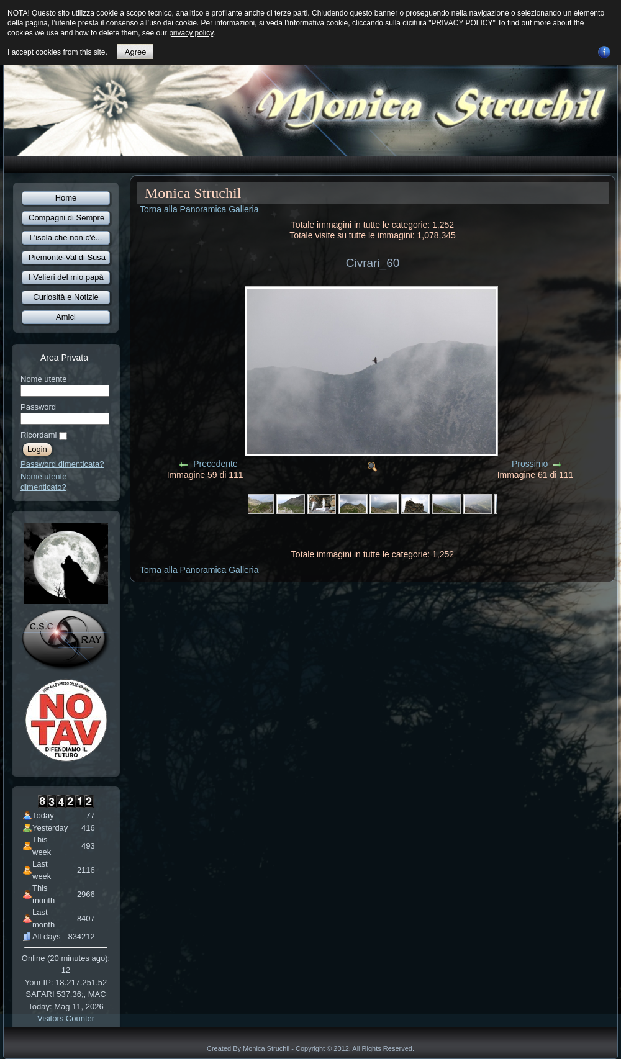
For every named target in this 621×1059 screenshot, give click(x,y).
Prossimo (530, 464)
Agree (136, 51)
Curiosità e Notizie (66, 297)
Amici (66, 317)
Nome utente (43, 379)
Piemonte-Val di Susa (67, 257)
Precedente (215, 464)
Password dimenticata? (62, 464)
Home (66, 197)
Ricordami (38, 434)
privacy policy (191, 33)
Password (38, 407)
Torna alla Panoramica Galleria (199, 209)
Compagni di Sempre (66, 217)
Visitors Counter (65, 1018)
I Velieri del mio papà (66, 277)
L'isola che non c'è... (66, 237)
